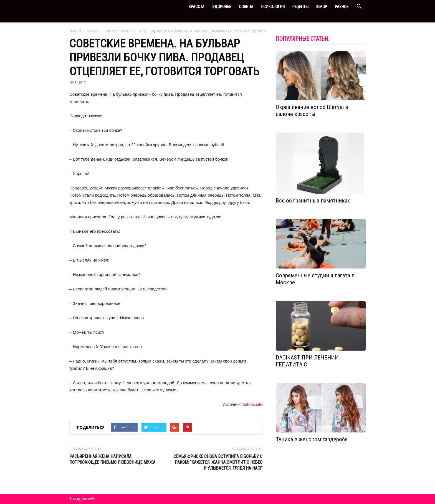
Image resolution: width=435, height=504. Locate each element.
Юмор (321, 6)
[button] (359, 7)
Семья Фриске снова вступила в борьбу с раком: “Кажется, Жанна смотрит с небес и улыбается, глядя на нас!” (217, 462)
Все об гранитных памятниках (313, 200)
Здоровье (221, 6)
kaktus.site (252, 404)
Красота (196, 6)
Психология (273, 6)
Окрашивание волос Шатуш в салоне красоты (312, 110)
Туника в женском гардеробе (312, 439)
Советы (246, 6)
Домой (75, 31)
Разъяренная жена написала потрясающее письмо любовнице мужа (112, 459)
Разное (341, 6)
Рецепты (300, 6)
